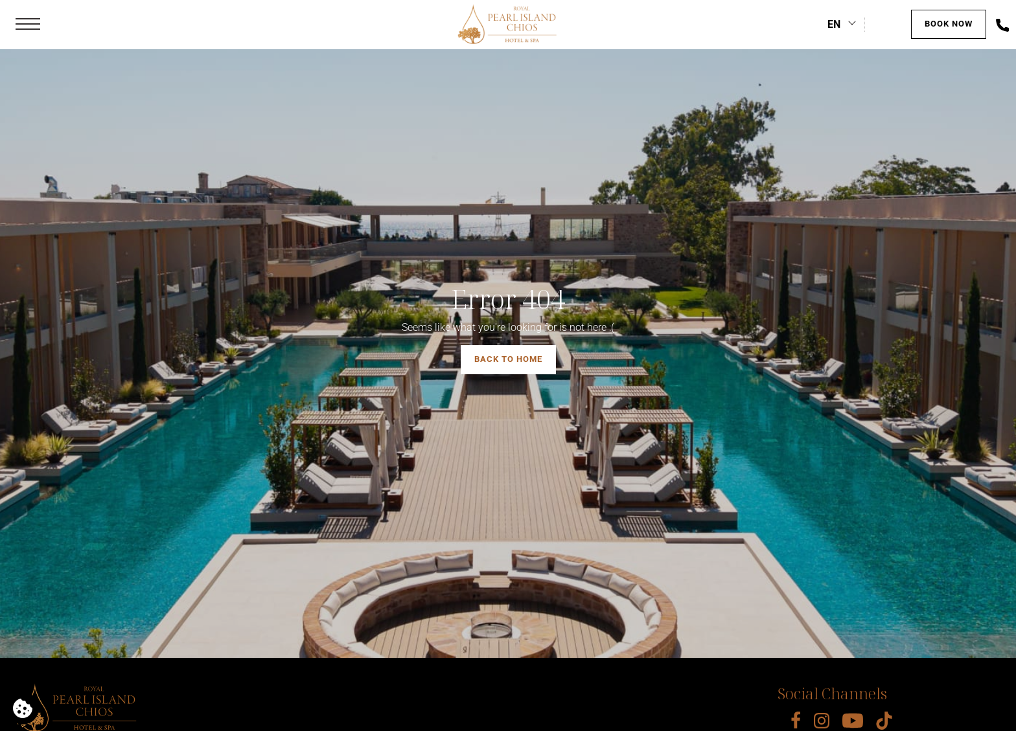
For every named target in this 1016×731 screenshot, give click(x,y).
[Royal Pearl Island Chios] (508, 24)
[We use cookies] (22, 708)
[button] (28, 24)
